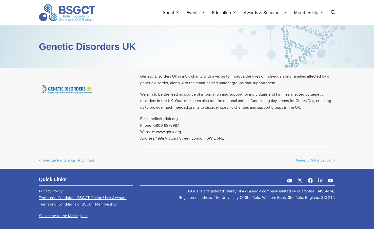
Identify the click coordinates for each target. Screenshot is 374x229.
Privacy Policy (51, 191)
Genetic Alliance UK (315, 160)
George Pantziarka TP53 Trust (66, 160)
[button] (333, 12)
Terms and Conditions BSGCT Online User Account (83, 198)
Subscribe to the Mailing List (63, 216)
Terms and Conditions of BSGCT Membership (78, 204)
